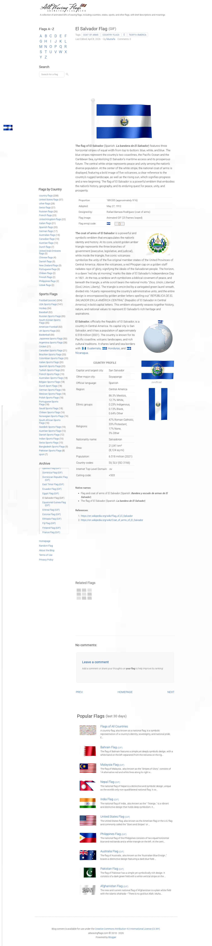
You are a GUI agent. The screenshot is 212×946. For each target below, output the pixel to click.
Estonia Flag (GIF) (51, 514)
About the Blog (46, 550)
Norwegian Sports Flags (51, 416)
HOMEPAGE (125, 692)
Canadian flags (47, 239)
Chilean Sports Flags (49, 412)
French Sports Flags (49, 374)
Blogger (112, 937)
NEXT (170, 692)
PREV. (79, 692)
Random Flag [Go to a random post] (46, 545)
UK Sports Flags (47, 330)
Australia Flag (112, 851)
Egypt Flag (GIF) (50, 493)
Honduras (114, 348)
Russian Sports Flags (50, 316)
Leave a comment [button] (95, 662)
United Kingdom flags (50, 219)
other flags (44, 203)
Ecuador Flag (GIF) (52, 489)
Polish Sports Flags (49, 397)
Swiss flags (45, 207)
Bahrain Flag (111, 747)
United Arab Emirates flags (50, 252)
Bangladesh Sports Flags (52, 446)
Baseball (43, 312)
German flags (46, 231)
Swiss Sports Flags (48, 442)
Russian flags (46, 211)
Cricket (42, 346)
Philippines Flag (113, 834)
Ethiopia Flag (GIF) (51, 518)
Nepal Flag (110, 782)
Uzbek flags (45, 285)
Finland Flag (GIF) (51, 528)
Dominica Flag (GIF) (52, 472)
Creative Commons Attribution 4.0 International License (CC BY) (127, 928)
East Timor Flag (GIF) (53, 484)
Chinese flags (46, 257)
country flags (111, 34)
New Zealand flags (48, 265)
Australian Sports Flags (51, 378)
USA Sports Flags (48, 304)
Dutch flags (45, 247)
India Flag (109, 799)
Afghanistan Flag (114, 886)
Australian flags (47, 235)
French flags (45, 215)
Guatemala (94, 348)
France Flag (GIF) (51, 532)
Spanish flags (46, 227)
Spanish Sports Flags (50, 366)
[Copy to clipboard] (120, 224)
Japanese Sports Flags (51, 338)
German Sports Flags (50, 390)
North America (137, 34)
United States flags (48, 199)
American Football (48, 326)
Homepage (44, 541)
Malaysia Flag (112, 764)
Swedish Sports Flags (50, 427)
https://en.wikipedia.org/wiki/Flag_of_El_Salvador (107, 515)
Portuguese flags (48, 269)
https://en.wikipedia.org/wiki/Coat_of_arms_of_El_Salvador (112, 520)
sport (42, 454)
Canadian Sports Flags (50, 350)
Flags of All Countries (114, 726)
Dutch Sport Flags (48, 386)
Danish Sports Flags (49, 434)
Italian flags (45, 223)
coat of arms (90, 34)
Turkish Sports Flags (49, 370)
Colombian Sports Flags (51, 358)
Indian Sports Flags (49, 438)
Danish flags (45, 261)
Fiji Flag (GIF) (49, 523)
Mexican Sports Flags (50, 393)
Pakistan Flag (112, 868)
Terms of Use (45, 555)
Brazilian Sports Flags (50, 354)
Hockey (43, 308)
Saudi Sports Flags (48, 408)
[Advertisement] (125, 68)
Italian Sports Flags (49, 362)
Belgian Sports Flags (49, 382)
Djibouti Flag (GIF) (51, 468)
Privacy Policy (46, 559)
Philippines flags (47, 281)
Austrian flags (46, 243)
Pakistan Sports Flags (50, 450)
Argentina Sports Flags (51, 342)
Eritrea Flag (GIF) (51, 509)
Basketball (44, 334)
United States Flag (115, 816)
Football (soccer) (47, 300)
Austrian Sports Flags (50, 431)
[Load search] (52, 74)
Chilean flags (45, 273)
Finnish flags (45, 277)
